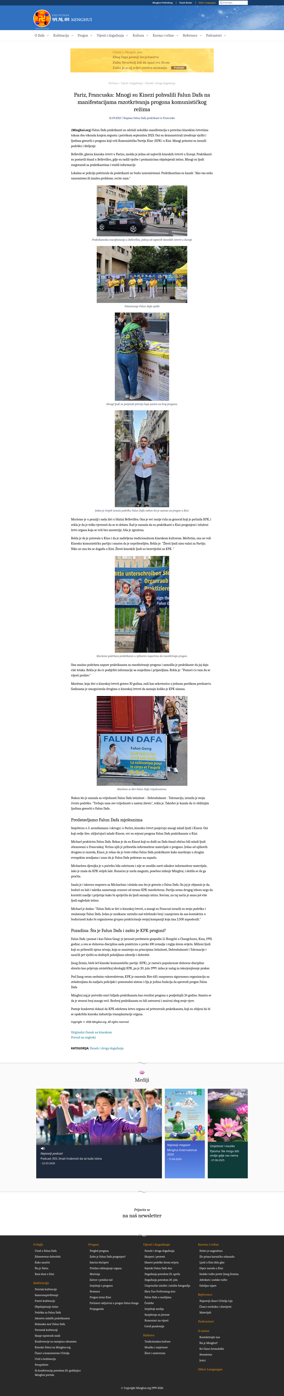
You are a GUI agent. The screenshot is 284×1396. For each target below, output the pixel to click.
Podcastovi (206, 1321)
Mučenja (95, 1274)
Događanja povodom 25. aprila (162, 1274)
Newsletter (205, 1354)
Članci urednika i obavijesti (215, 1306)
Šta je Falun (41, 1268)
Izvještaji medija (154, 1309)
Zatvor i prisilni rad (101, 1280)
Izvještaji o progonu (101, 1285)
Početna (113, 83)
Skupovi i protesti (155, 1256)
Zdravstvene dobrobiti (48, 1256)
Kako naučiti (42, 1262)
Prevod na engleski (83, 1037)
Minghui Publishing (163, 2)
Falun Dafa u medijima (158, 1297)
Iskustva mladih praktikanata (52, 1318)
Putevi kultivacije (45, 1301)
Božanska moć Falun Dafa (50, 1324)
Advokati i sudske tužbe (213, 1280)
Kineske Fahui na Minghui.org (53, 1347)
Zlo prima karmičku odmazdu (217, 1256)
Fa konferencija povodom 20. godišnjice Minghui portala (58, 1373)
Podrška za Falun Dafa (48, 1312)
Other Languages (207, 2)
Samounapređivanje (46, 1295)
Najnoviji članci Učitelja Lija (216, 1301)
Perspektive (41, 1364)
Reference (205, 1295)
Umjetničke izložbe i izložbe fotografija (167, 1285)
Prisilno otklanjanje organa (106, 1268)
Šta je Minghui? (208, 1343)
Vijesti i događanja (132, 83)
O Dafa (38, 1245)
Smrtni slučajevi (99, 1262)
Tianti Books (185, 2)
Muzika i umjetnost (156, 1347)
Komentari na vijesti (156, 1320)
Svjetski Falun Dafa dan (158, 1268)
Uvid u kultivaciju (45, 1359)
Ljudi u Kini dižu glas (211, 1262)
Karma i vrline (208, 1245)
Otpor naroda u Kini (211, 1268)
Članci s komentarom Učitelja (52, 1353)
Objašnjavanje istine (47, 1306)
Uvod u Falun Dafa (46, 1251)
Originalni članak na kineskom (91, 1032)
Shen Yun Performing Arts (160, 1291)
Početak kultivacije (46, 1289)
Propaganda (97, 1309)
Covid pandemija (154, 1326)
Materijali (205, 1312)
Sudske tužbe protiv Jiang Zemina (219, 1274)
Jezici (202, 1360)
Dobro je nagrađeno (211, 1251)
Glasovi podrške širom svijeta (162, 1262)
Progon (93, 1245)
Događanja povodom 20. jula (161, 1280)
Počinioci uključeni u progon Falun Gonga (114, 1303)
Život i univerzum (155, 1353)
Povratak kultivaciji (46, 1330)
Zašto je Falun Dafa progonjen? (108, 1256)
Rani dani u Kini (44, 1274)
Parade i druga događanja (160, 83)
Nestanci (95, 1291)
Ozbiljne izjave (207, 1285)
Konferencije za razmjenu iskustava (56, 1341)
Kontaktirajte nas (209, 1337)
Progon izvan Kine (100, 1297)
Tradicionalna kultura (157, 1341)
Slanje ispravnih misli (47, 1335)
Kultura (148, 1335)
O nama (203, 1331)
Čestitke (149, 1303)
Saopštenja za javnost (157, 1314)
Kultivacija (41, 1283)
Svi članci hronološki (211, 1348)
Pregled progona (99, 1251)
